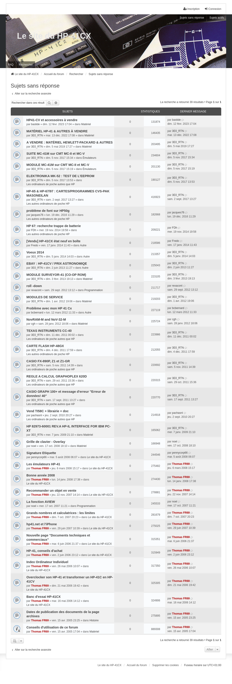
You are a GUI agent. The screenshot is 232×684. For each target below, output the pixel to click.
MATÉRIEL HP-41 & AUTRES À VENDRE (57, 131)
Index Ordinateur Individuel (47, 562)
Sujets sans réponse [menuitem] (192, 17)
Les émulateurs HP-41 (43, 464)
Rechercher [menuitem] (26, 64)
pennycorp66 (39, 457)
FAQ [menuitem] (10, 64)
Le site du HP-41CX (54, 36)
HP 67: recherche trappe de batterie (53, 226)
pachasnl (36, 415)
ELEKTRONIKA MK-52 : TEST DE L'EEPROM (60, 176)
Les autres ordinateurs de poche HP (48, 203)
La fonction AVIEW (40, 502)
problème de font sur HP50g (48, 210)
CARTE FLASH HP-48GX (45, 346)
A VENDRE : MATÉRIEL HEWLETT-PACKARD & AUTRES (69, 142)
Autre (83, 245)
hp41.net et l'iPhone (41, 524)
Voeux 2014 (35, 252)
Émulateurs (89, 157)
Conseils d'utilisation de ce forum (52, 627)
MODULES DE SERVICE (44, 297)
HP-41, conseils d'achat (44, 551)
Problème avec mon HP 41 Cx (49, 308)
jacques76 (37, 215)
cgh (33, 323)
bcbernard (37, 312)
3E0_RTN (37, 135)
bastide (35, 124)
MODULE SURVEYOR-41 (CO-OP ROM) (56, 275)
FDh (33, 230)
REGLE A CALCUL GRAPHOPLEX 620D (56, 376)
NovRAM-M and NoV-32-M (46, 319)
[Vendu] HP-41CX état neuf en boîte (53, 241)
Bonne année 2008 (40, 475)
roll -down (34, 286)
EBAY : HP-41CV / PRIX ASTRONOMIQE (56, 263)
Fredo (34, 245)
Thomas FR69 (40, 468)
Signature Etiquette (41, 453)
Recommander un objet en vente (51, 490)
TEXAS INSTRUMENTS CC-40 (49, 330)
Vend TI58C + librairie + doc (47, 411)
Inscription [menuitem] (191, 9)
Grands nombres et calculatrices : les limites (60, 513)
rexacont (36, 290)
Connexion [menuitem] (212, 9)
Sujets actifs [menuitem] (216, 17)
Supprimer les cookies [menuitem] (165, 665)
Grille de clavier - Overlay (45, 442)
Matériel (86, 124)
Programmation (93, 290)
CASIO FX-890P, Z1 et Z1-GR (48, 361)
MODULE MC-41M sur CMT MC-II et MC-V (57, 165)
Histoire (94, 620)
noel (33, 446)
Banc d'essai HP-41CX (43, 596)
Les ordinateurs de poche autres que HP (50, 184)
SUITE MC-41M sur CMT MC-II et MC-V (55, 153)
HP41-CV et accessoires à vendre (51, 120)
